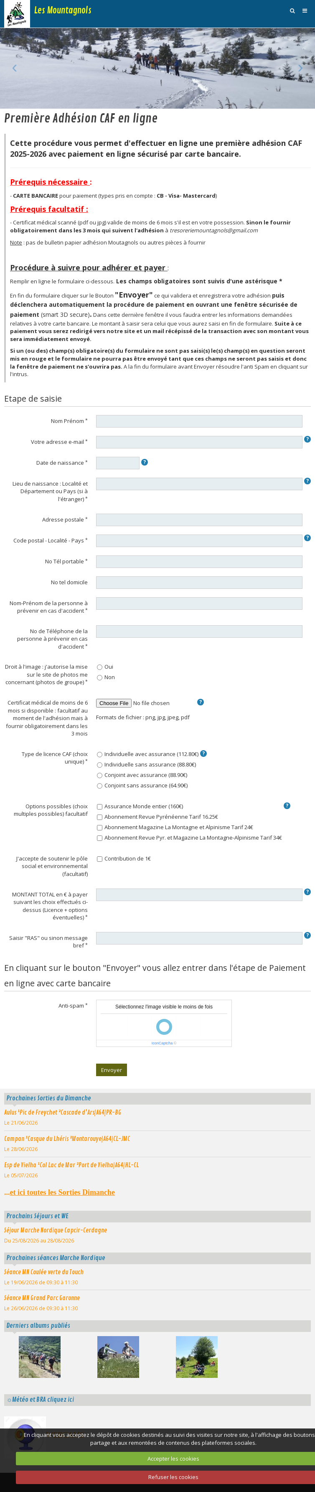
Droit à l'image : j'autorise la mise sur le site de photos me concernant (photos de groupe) (46, 674)
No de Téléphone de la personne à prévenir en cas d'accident (52, 638)
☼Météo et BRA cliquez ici (40, 1399)
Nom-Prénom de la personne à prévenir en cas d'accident (49, 607)
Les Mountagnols (62, 10)
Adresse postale (63, 519)
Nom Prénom (67, 421)
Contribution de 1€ (124, 858)
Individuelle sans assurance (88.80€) (146, 764)
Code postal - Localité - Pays (48, 540)
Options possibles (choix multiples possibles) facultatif (51, 810)
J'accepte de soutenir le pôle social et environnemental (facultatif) (52, 866)
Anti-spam (71, 1005)
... (59, 1192)
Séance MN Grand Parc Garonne (42, 1298)
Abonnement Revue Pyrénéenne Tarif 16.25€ (157, 816)
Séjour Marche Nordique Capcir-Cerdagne (55, 1230)
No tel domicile (69, 582)
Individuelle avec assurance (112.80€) (147, 754)
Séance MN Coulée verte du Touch (44, 1272)
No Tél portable (64, 561)
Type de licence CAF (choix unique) (55, 758)
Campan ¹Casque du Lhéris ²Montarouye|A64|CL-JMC (67, 1139)
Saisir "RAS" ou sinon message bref (48, 942)
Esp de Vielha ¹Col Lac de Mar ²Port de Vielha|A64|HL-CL (71, 1165)
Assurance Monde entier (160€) (140, 806)
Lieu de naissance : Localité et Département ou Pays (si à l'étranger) (50, 491)
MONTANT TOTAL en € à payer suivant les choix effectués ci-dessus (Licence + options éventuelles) (50, 906)
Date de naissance (60, 462)
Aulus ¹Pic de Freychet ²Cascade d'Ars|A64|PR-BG (62, 1112)
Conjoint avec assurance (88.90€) (142, 775)
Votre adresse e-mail (57, 442)
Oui (105, 666)
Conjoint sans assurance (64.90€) (142, 785)
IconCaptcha (162, 1043)
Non (106, 677)
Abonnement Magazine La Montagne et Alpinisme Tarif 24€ (175, 827)
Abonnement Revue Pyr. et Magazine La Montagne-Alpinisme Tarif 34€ (189, 837)
